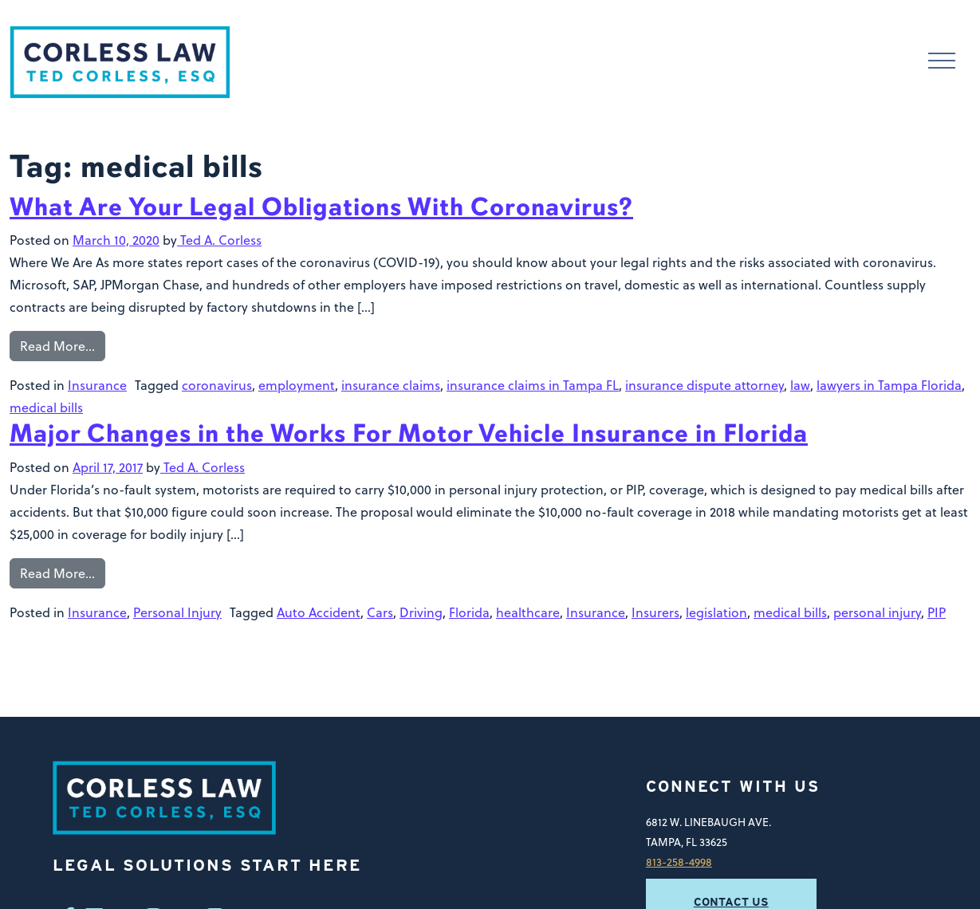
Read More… (57, 346)
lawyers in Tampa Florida (889, 385)
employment (296, 385)
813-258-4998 (679, 861)
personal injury (877, 612)
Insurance (97, 385)
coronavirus (217, 385)
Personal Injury (177, 612)
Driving (421, 612)
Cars (380, 612)
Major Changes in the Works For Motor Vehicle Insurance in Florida (409, 433)
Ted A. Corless (219, 240)
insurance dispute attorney (704, 385)
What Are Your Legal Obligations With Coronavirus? (321, 206)
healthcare (528, 612)
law (800, 385)
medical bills (46, 407)
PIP (936, 612)
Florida (469, 612)
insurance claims (390, 385)
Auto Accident (318, 612)
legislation (716, 612)
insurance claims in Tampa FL (533, 385)
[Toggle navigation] (941, 62)
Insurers (655, 612)
